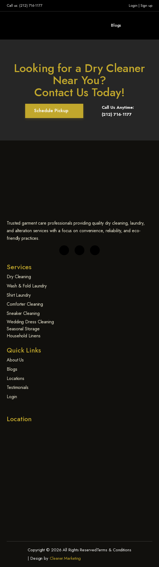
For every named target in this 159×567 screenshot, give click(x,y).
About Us (15, 360)
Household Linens (23, 335)
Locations (15, 378)
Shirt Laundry (19, 295)
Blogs (116, 25)
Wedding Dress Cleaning (30, 321)
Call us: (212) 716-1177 (24, 5)
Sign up (146, 5)
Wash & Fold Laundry (27, 286)
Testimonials (18, 387)
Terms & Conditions (114, 550)
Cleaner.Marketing (65, 558)
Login (133, 5)
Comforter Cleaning (25, 304)
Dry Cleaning (19, 276)
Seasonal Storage (23, 328)
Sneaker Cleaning (23, 313)
